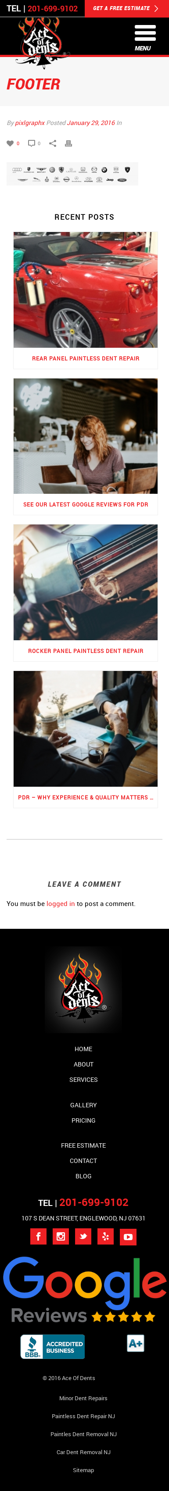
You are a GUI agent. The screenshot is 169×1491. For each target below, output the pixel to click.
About (83, 1064)
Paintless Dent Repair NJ (83, 1416)
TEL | (83, 1203)
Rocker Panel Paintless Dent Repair (86, 650)
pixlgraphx (29, 122)
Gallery (83, 1105)
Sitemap (83, 1469)
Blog (84, 1176)
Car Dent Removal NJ (84, 1451)
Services (83, 1079)
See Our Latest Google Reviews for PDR (85, 504)
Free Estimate (83, 1145)
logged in (61, 903)
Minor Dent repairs (83, 1398)
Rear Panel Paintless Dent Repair (86, 358)
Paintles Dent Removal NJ (83, 1433)
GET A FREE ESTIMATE (125, 8)
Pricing (84, 1120)
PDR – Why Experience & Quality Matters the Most (88, 797)
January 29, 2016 (91, 122)
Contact (83, 1160)
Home (83, 1049)
